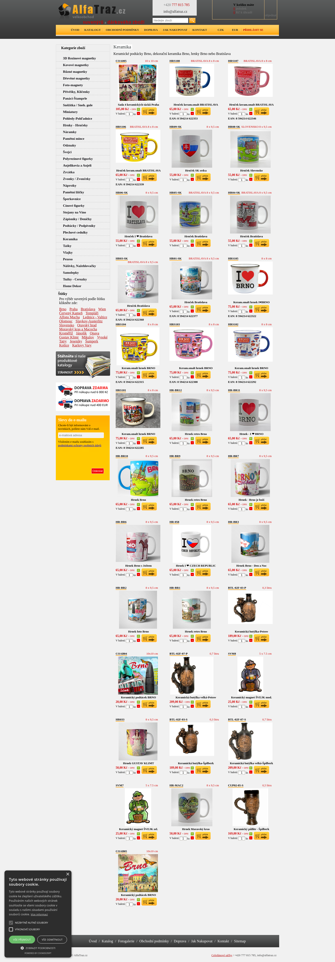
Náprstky (69, 185)
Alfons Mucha (69, 317)
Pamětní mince (73, 138)
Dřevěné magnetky (76, 78)
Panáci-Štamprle (75, 98)
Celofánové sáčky (221, 955)
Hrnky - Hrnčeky (75, 125)
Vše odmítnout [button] (52, 939)
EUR (235, 29)
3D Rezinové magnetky (79, 58)
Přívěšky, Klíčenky (76, 92)
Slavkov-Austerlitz (89, 321)
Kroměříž (66, 333)
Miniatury (70, 112)
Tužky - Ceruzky (75, 279)
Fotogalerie (126, 941)
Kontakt (200, 29)
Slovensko (66, 325)
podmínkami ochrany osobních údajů (79, 445)
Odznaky (69, 145)
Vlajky (68, 252)
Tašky (67, 246)
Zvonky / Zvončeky (76, 179)
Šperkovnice (72, 199)
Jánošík (81, 333)
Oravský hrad (87, 325)
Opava (94, 333)
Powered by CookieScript (38, 953)
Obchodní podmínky (122, 29)
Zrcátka (68, 172)
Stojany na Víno (74, 212)
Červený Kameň (70, 313)
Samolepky (71, 272)
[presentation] (81, 457)
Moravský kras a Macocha (78, 329)
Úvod (75, 29)
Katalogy (92, 29)
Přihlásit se (253, 29)
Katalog (107, 941)
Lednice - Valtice (95, 317)
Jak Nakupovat (202, 941)
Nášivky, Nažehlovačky (79, 266)
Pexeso (68, 259)
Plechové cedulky (75, 232)
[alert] (37, 914)
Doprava (151, 29)
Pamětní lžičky (73, 192)
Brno (62, 309)
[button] (38, 948)
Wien (102, 309)
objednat (270, 15)
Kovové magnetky (76, 65)
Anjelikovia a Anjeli (77, 165)
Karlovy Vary (81, 345)
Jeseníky (76, 341)
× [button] (67, 874)
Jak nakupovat (175, 29)
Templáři (92, 313)
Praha (73, 309)
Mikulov (88, 337)
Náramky (70, 132)
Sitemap (240, 941)
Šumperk (91, 341)
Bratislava (88, 309)
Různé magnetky (75, 71)
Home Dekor (72, 286)
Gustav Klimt (69, 337)
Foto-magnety (73, 85)
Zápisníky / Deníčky (77, 219)
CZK (221, 29)
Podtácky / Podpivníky (79, 225)
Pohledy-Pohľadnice (77, 118)
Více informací (39, 914)
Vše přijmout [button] (22, 939)
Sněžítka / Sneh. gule (78, 105)
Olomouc (66, 321)
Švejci (67, 152)
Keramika (70, 239)
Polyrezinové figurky (78, 159)
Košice (64, 345)
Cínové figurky (73, 205)
